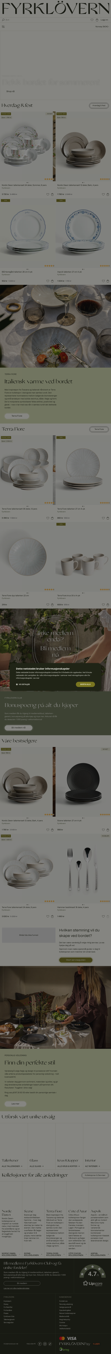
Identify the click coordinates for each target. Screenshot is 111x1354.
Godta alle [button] (85, 684)
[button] (23, 684)
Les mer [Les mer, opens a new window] (36, 678)
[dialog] (55, 677)
